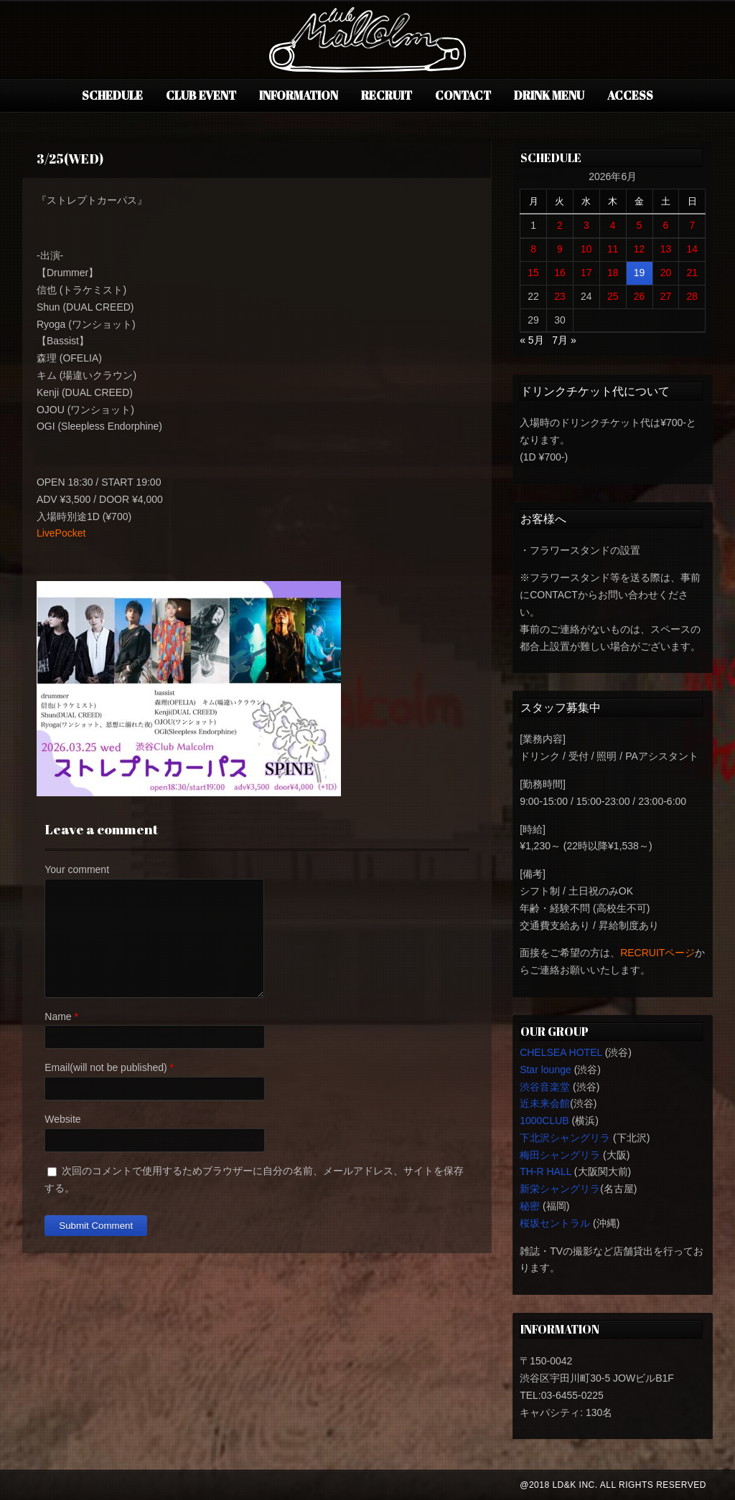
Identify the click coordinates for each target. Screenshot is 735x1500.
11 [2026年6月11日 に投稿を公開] (613, 249)
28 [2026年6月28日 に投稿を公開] (692, 296)
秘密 (530, 1206)
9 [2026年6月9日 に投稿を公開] (560, 249)
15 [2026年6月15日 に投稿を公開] (533, 272)
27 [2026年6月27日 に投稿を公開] (666, 296)
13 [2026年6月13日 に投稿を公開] (666, 249)
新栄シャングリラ (560, 1188)
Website (62, 1119)
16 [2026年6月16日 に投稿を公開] (560, 272)
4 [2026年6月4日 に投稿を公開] (613, 225)
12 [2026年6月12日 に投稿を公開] (639, 249)
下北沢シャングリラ (565, 1137)
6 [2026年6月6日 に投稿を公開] (666, 225)
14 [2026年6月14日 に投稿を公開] (692, 249)
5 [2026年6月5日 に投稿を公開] (639, 225)
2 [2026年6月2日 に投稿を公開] (560, 225)
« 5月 (531, 340)
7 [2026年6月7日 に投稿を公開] (692, 225)
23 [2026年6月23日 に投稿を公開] (560, 296)
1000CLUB (544, 1120)
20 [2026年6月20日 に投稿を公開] (666, 272)
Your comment (77, 869)
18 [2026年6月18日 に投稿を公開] (613, 272)
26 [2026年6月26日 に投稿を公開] (639, 296)
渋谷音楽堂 (545, 1087)
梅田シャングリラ (560, 1155)
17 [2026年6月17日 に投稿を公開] (586, 272)
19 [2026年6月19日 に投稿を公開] (639, 272)
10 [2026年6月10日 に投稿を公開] (586, 249)
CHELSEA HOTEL (561, 1052)
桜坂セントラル (555, 1223)
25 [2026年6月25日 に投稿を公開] (613, 296)
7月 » (564, 340)
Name (58, 1016)
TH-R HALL (545, 1171)
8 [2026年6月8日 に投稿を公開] (533, 249)
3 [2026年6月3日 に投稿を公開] (586, 225)
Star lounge (545, 1069)
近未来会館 (545, 1103)
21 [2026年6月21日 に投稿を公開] (692, 272)
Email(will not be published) (106, 1067)
